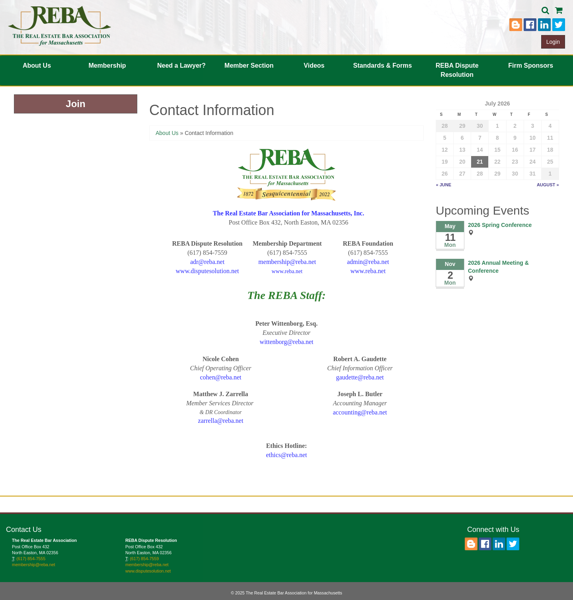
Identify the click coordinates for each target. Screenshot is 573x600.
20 (462, 161)
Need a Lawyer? (181, 65)
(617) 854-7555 (30, 558)
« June (444, 184)
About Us (37, 65)
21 (480, 161)
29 (462, 126)
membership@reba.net (33, 564)
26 (445, 173)
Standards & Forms (382, 65)
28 (445, 126)
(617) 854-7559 (144, 558)
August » (548, 184)
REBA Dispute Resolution (457, 70)
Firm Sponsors (530, 65)
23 (515, 161)
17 (532, 150)
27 (462, 173)
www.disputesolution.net (148, 571)
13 (462, 150)
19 (445, 161)
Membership (107, 65)
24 (532, 161)
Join (75, 103)
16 (515, 150)
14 (480, 150)
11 (550, 138)
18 (550, 150)
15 (497, 150)
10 (532, 138)
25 (550, 161)
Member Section (249, 65)
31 (532, 173)
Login (553, 42)
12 (445, 150)
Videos (314, 65)
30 (480, 126)
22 (497, 161)
